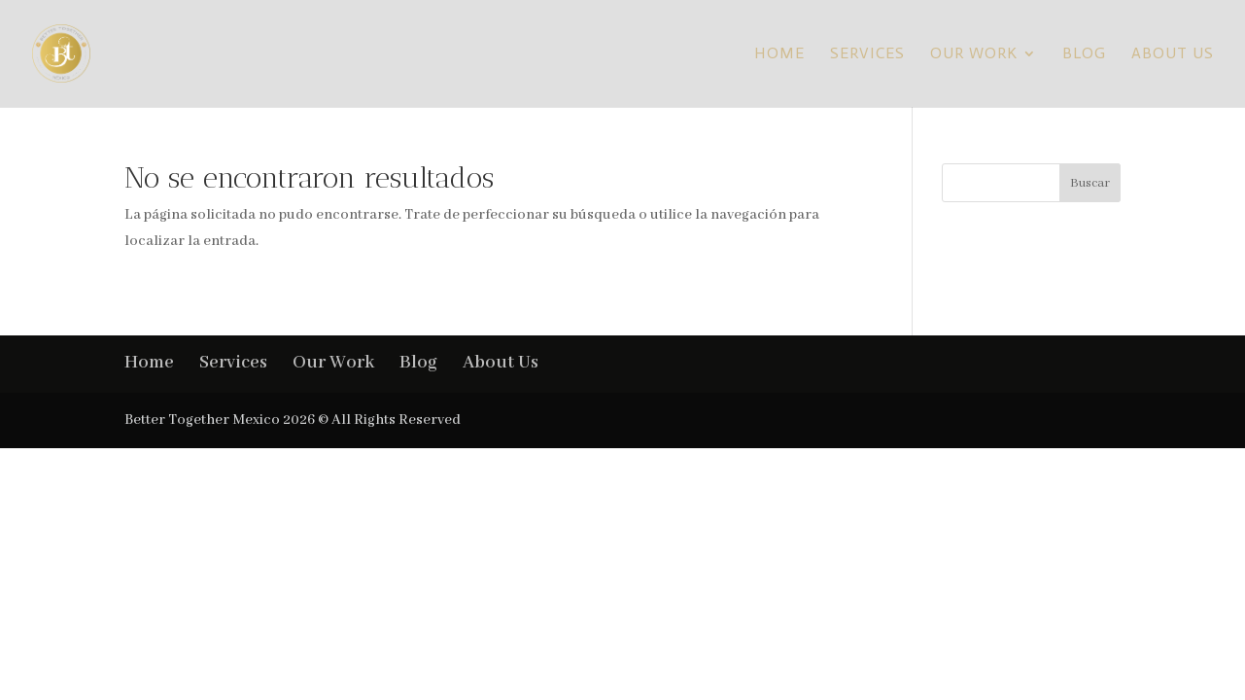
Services (867, 54)
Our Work (974, 54)
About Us (1172, 54)
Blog (1084, 54)
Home (779, 54)
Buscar (1090, 183)
